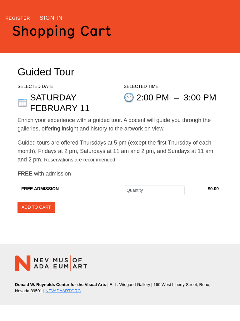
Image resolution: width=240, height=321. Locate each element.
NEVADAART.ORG (63, 290)
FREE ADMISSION (40, 188)
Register (17, 18)
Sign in (51, 18)
